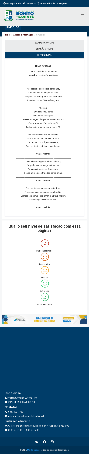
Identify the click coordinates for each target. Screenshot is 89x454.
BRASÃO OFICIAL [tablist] (44, 48)
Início (7, 35)
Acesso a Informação (23, 35)
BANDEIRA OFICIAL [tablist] (44, 42)
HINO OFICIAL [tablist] (44, 55)
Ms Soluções (33, 450)
